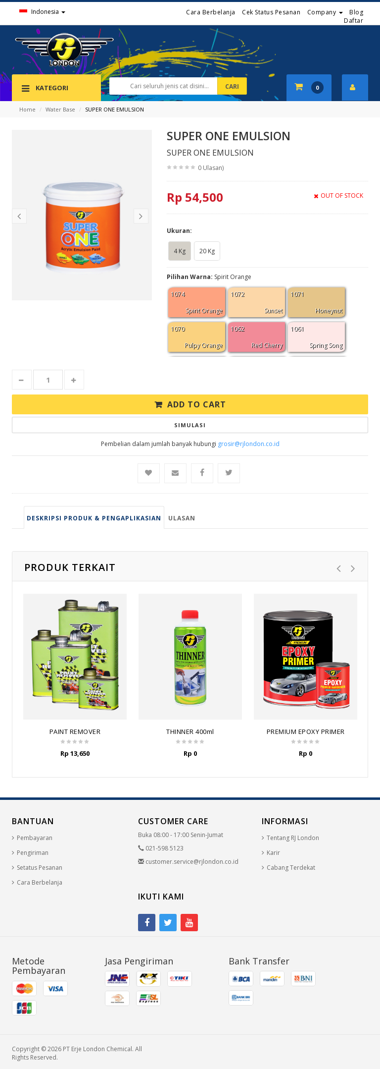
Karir (273, 852)
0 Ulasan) (211, 168)
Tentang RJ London (293, 838)
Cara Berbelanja (211, 12)
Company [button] (325, 12)
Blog (356, 12)
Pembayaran (34, 838)
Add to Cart (196, 404)
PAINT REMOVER (75, 731)
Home (27, 109)
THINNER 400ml (190, 731)
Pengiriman (32, 852)
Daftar (353, 20)
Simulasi (190, 425)
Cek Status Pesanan (271, 12)
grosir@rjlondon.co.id (249, 444)
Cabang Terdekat (291, 867)
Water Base (60, 109)
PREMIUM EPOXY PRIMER (306, 731)
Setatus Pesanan (39, 867)
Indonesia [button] (42, 11)
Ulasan (181, 518)
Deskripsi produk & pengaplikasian (94, 518)
